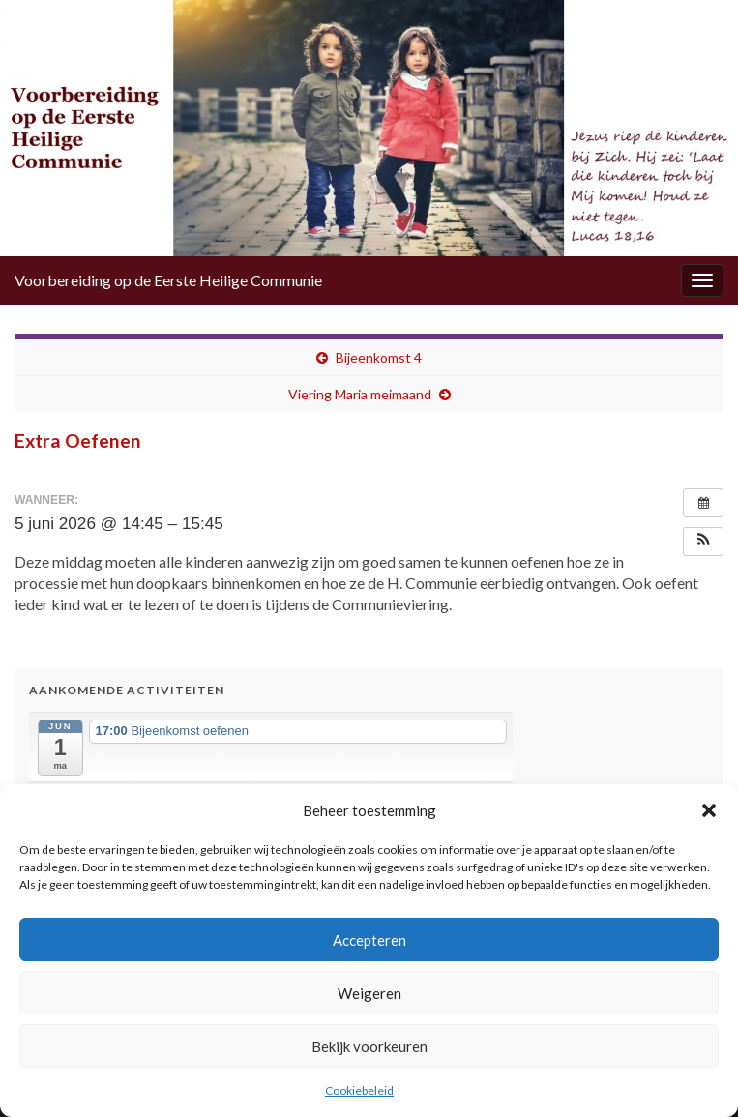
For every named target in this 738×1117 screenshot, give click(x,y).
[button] (709, 810)
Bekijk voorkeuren (369, 1046)
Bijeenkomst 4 (379, 357)
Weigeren (369, 993)
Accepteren (369, 940)
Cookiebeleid (359, 1090)
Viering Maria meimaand (359, 394)
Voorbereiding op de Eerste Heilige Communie (168, 280)
